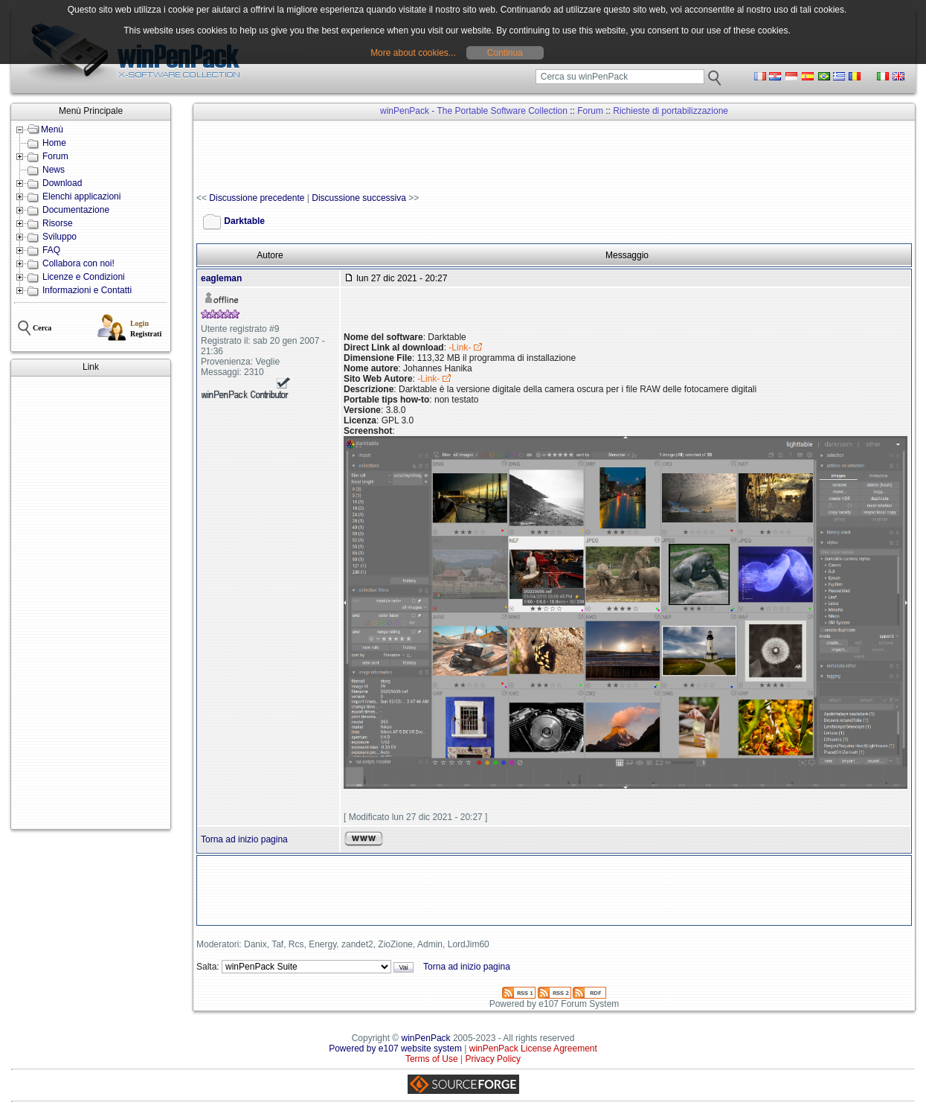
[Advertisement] (90, 603)
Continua (505, 53)
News (53, 169)
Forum (55, 156)
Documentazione (75, 210)
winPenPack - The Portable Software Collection (474, 111)
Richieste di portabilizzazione (670, 111)
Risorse (57, 223)
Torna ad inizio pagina (244, 839)
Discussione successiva (359, 198)
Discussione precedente (256, 198)
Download (62, 183)
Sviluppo (59, 236)
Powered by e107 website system (395, 1048)
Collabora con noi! (78, 263)
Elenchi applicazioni (81, 196)
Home (54, 143)
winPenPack (426, 1038)
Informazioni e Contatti (87, 290)
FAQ (51, 250)
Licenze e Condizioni (83, 277)
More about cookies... (413, 53)
